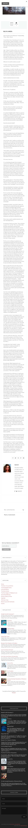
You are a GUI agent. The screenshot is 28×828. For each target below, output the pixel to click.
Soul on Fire (10, 663)
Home (2, 584)
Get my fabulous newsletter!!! (10, 543)
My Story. (9, 620)
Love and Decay (5, 589)
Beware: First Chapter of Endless (9, 643)
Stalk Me (3, 598)
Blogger (14, 692)
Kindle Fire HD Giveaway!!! (7, 614)
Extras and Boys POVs (6, 596)
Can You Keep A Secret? (7, 649)
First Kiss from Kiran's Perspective (9, 656)
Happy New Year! (5, 636)
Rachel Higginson (15, 824)
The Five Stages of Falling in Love (9, 592)
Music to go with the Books (7, 601)
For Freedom (10, 671)
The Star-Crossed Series (7, 585)
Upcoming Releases (6, 594)
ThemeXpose (23, 825)
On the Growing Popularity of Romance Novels (16, 679)
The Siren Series (5, 591)
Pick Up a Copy (4, 600)
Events (3, 603)
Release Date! (10, 628)
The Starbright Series (6, 587)
